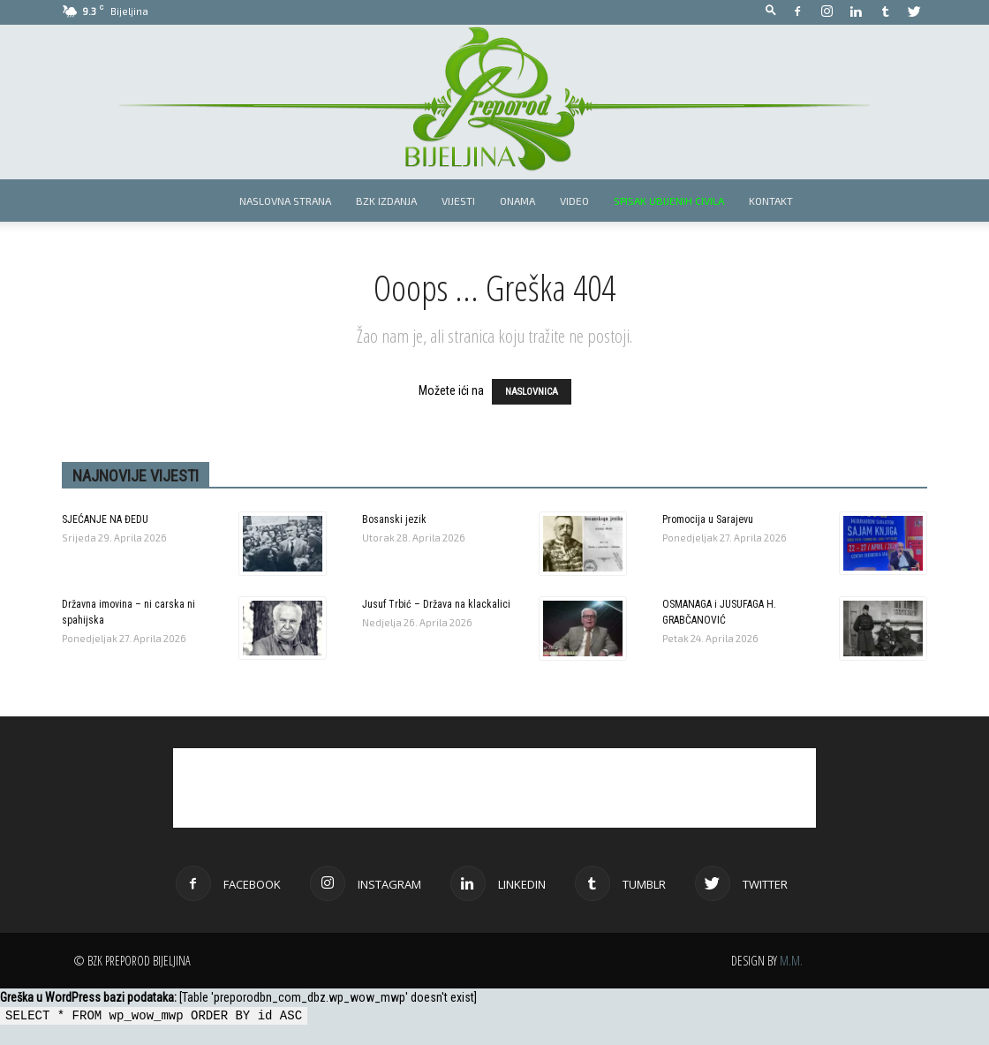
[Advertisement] (494, 788)
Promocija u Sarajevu (707, 519)
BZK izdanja (386, 200)
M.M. (791, 960)
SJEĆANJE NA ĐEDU (105, 519)
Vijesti (458, 200)
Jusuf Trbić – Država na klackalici (436, 604)
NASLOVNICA (531, 392)
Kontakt (771, 200)
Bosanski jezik (394, 519)
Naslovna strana (285, 200)
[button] (771, 11)
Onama (517, 200)
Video (574, 200)
